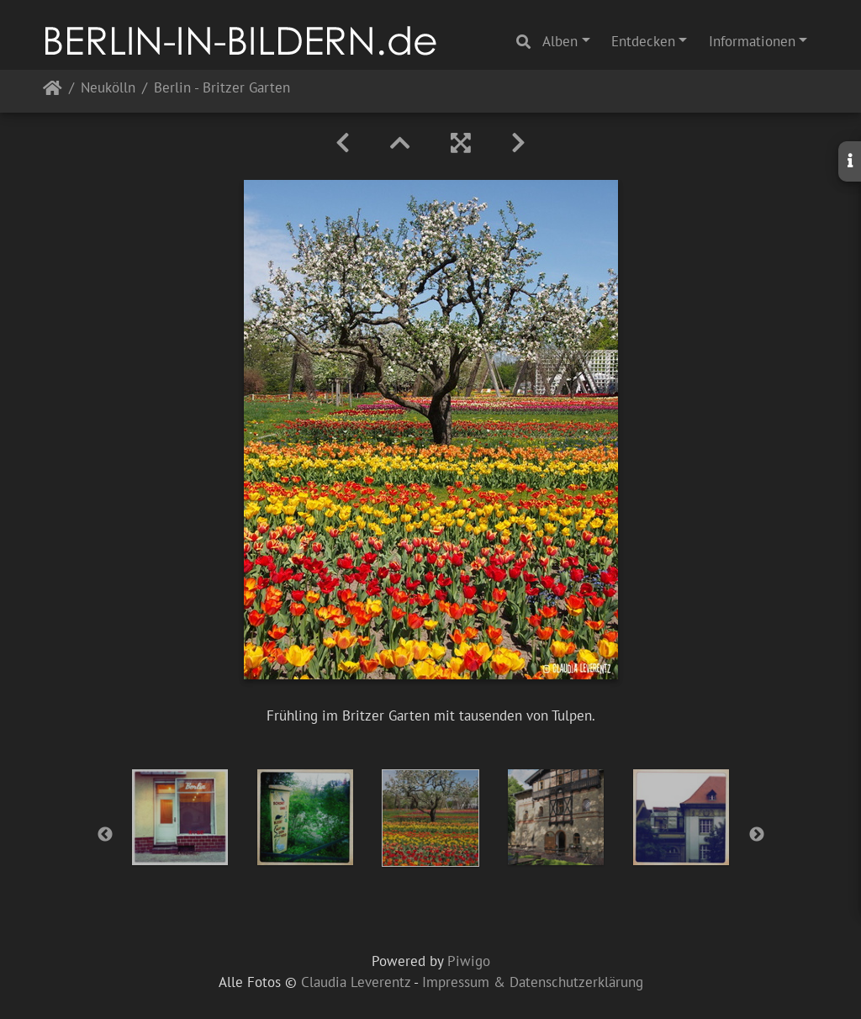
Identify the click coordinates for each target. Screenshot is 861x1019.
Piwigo (468, 961)
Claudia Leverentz (355, 982)
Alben (560, 41)
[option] (180, 817)
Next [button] (756, 834)
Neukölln (108, 89)
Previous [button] (105, 834)
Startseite (52, 91)
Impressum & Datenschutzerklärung (532, 982)
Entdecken (643, 41)
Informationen (752, 41)
